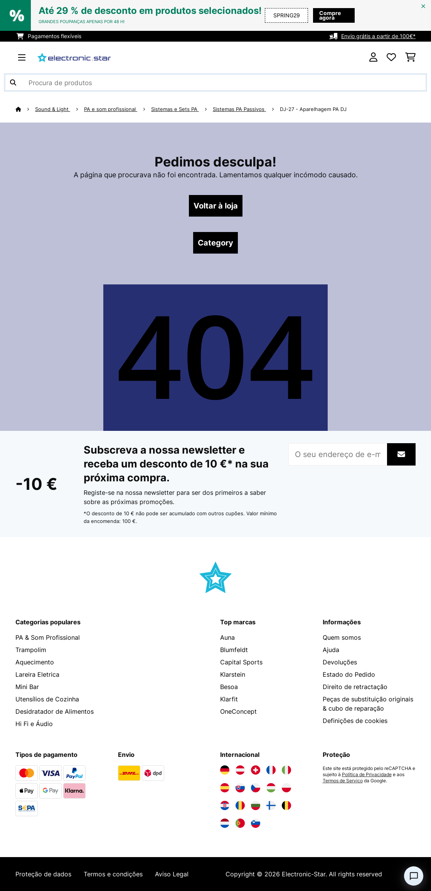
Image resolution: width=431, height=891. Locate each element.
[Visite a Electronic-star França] (271, 770)
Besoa (229, 687)
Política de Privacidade (367, 774)
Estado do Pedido (349, 674)
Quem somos (342, 637)
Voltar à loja (216, 205)
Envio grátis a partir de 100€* (378, 36)
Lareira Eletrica (37, 674)
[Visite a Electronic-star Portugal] (240, 823)
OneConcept (238, 711)
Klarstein (232, 674)
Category (215, 242)
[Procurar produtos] (215, 82)
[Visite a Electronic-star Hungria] (271, 787)
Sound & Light (52, 109)
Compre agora (330, 15)
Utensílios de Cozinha (47, 699)
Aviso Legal (172, 874)
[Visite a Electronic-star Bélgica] (286, 805)
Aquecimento (34, 662)
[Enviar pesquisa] (13, 82)
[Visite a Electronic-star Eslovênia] (255, 823)
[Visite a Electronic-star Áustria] (240, 770)
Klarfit (229, 699)
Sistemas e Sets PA (175, 109)
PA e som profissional (110, 109)
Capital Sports (241, 662)
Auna (227, 637)
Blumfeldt (234, 650)
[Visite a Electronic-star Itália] (286, 770)
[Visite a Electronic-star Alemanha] (224, 770)
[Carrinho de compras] (410, 57)
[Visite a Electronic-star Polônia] (286, 787)
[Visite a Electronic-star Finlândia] (271, 805)
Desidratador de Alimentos (54, 711)
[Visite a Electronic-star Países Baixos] (224, 823)
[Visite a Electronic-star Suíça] (255, 770)
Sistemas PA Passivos (239, 109)
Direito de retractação (355, 687)
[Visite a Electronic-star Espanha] (224, 787)
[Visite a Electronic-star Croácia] (224, 805)
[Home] (25, 109)
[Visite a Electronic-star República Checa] (255, 787)
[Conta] (373, 57)
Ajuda (331, 650)
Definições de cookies (355, 721)
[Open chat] (413, 876)
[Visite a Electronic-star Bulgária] (255, 805)
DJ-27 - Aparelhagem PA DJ (313, 109)
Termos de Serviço (343, 780)
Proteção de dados (43, 874)
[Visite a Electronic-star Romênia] (240, 805)
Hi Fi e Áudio (34, 724)
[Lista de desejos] (391, 57)
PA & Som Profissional (47, 637)
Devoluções (340, 662)
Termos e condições (113, 874)
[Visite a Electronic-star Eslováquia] (240, 787)
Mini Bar (27, 687)
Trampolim (30, 650)
